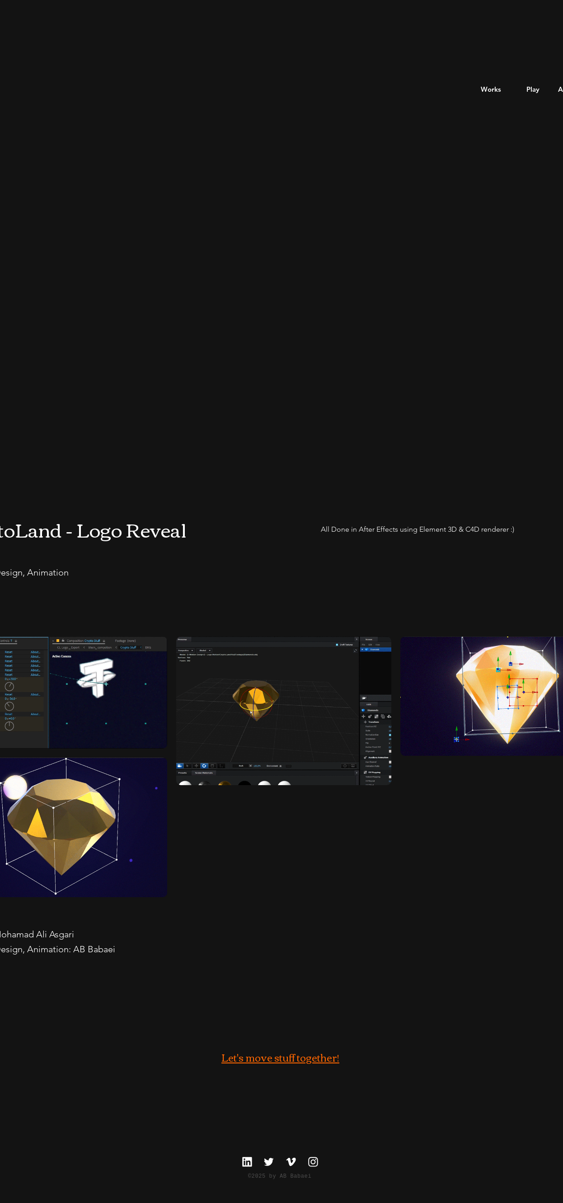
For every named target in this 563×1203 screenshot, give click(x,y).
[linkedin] (247, 1162)
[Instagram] (313, 1162)
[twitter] (268, 1162)
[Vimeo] (291, 1162)
